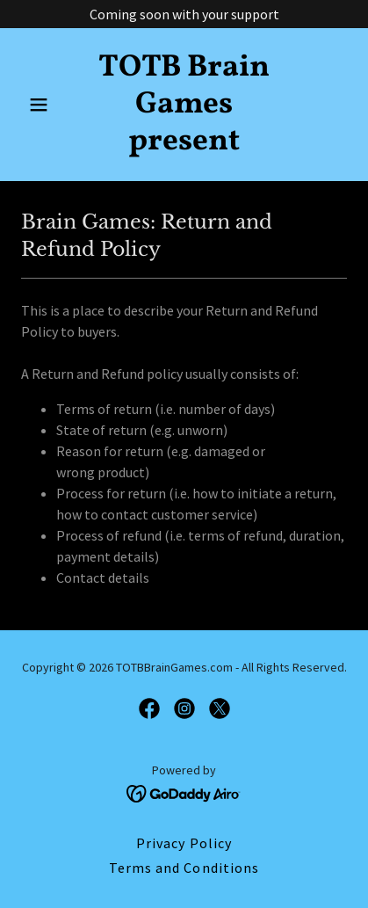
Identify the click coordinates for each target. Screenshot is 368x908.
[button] (45, 104)
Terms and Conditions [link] (183, 867)
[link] (184, 144)
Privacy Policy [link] (183, 843)
